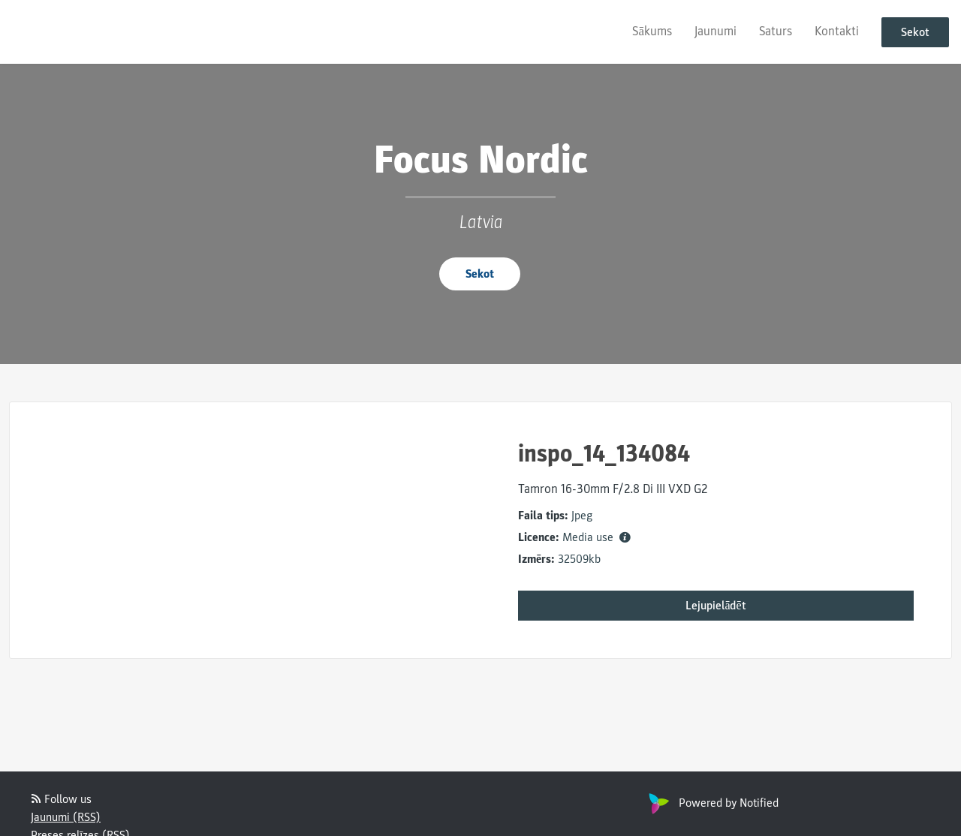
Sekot (915, 32)
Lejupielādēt (715, 605)
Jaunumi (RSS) (66, 817)
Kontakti (837, 31)
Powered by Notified (712, 802)
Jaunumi (715, 31)
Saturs (775, 31)
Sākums (652, 31)
